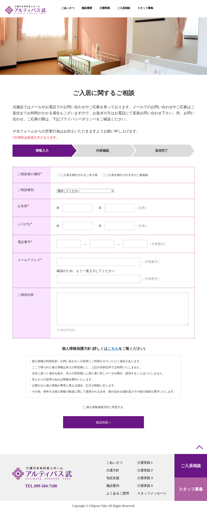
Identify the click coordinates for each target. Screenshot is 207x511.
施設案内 (112, 485)
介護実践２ (145, 470)
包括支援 (112, 478)
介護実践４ (145, 485)
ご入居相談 (191, 465)
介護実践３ (145, 478)
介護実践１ (145, 462)
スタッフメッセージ (151, 493)
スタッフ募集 (191, 489)
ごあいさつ (114, 462)
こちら (113, 349)
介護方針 (112, 470)
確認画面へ (103, 422)
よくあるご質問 (117, 493)
